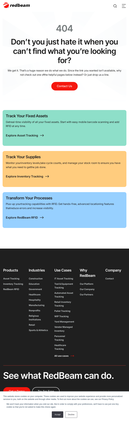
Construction (36, 278)
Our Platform (86, 283)
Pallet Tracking (62, 311)
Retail (32, 324)
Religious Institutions (35, 317)
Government (35, 289)
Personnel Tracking (59, 338)
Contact (109, 278)
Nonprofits (34, 310)
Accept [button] (58, 414)
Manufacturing (37, 305)
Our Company (87, 289)
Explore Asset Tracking (22, 135)
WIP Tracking (61, 316)
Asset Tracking (11, 278)
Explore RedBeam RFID (22, 217)
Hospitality (35, 299)
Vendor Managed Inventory (63, 329)
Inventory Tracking (13, 283)
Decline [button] (71, 414)
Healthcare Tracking (60, 347)
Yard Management (64, 321)
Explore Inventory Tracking (24, 176)
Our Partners (86, 294)
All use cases (61, 355)
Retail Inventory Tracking (62, 304)
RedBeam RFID (11, 289)
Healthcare (34, 294)
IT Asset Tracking (63, 278)
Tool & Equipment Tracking (63, 285)
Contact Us (64, 86)
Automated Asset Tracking (63, 294)
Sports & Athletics (38, 330)
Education (34, 283)
